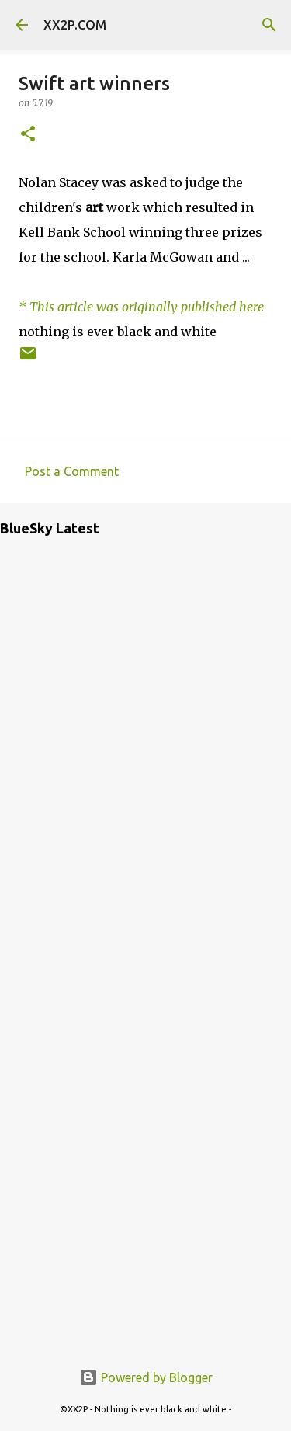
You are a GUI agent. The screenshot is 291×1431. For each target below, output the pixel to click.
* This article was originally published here (141, 306)
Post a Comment (72, 471)
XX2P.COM (74, 25)
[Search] (269, 24)
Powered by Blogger (146, 1377)
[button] (28, 134)
